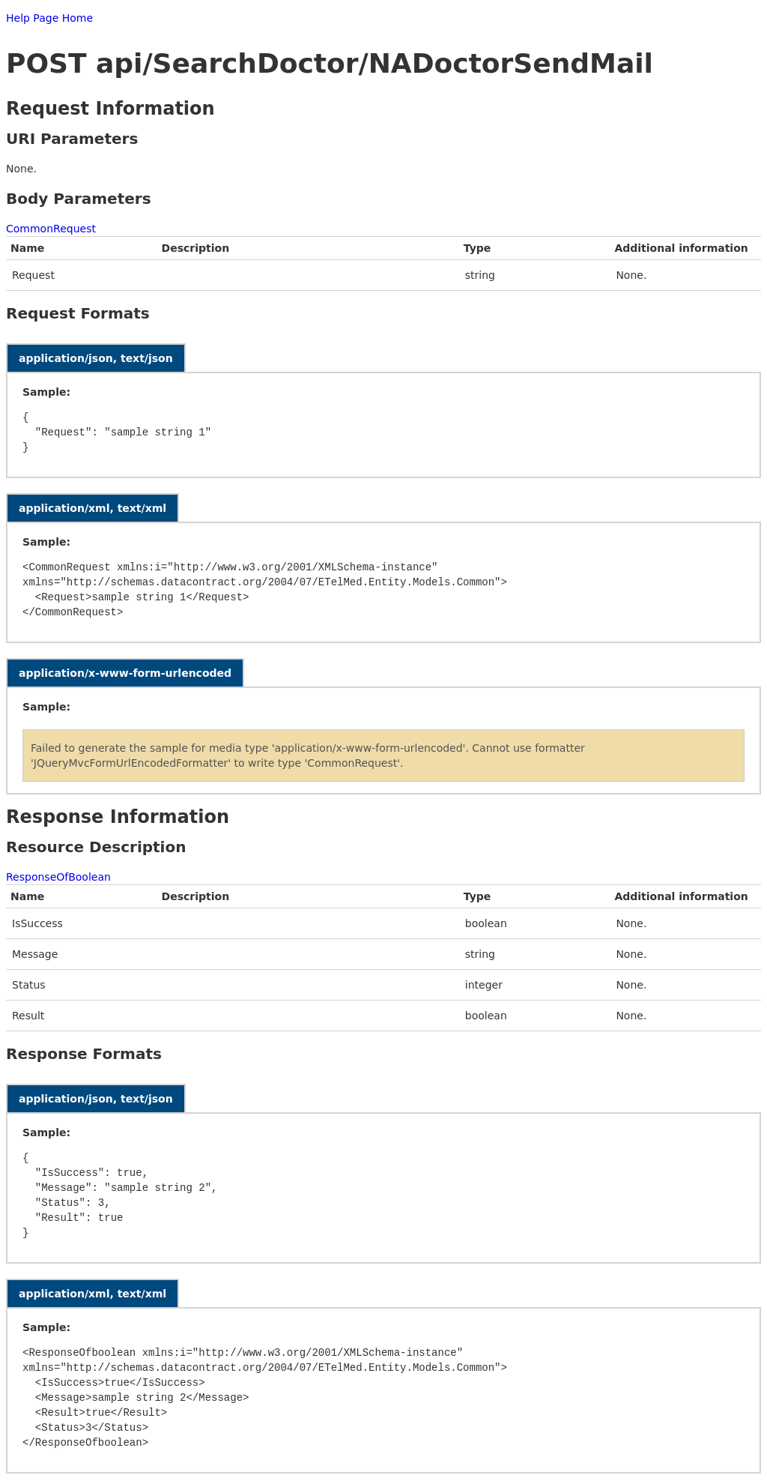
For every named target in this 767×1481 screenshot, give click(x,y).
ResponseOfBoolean (58, 877)
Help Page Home (49, 18)
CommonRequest (51, 229)
